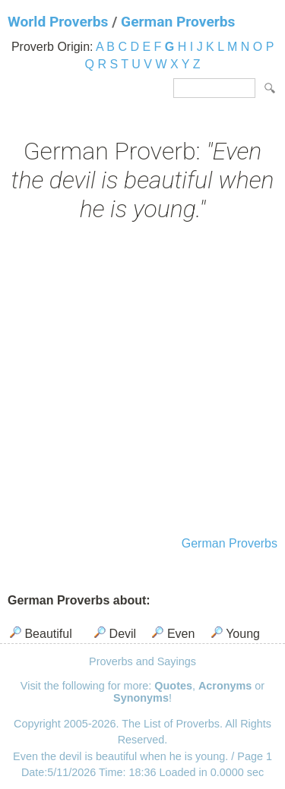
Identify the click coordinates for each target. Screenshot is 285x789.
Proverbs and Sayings (142, 661)
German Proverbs (178, 21)
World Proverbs (58, 21)
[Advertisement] (142, 380)
